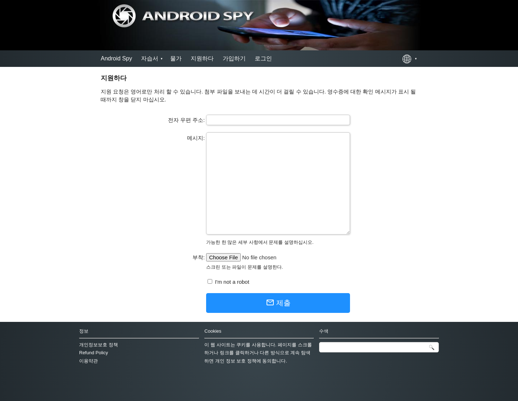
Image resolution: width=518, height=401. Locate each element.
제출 (278, 302)
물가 (176, 58)
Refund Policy (93, 352)
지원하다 (202, 58)
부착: (198, 257)
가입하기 (234, 58)
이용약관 (88, 361)
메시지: (196, 138)
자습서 (149, 58)
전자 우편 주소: (186, 120)
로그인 (263, 58)
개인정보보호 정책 (98, 344)
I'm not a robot (231, 282)
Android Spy (116, 58)
